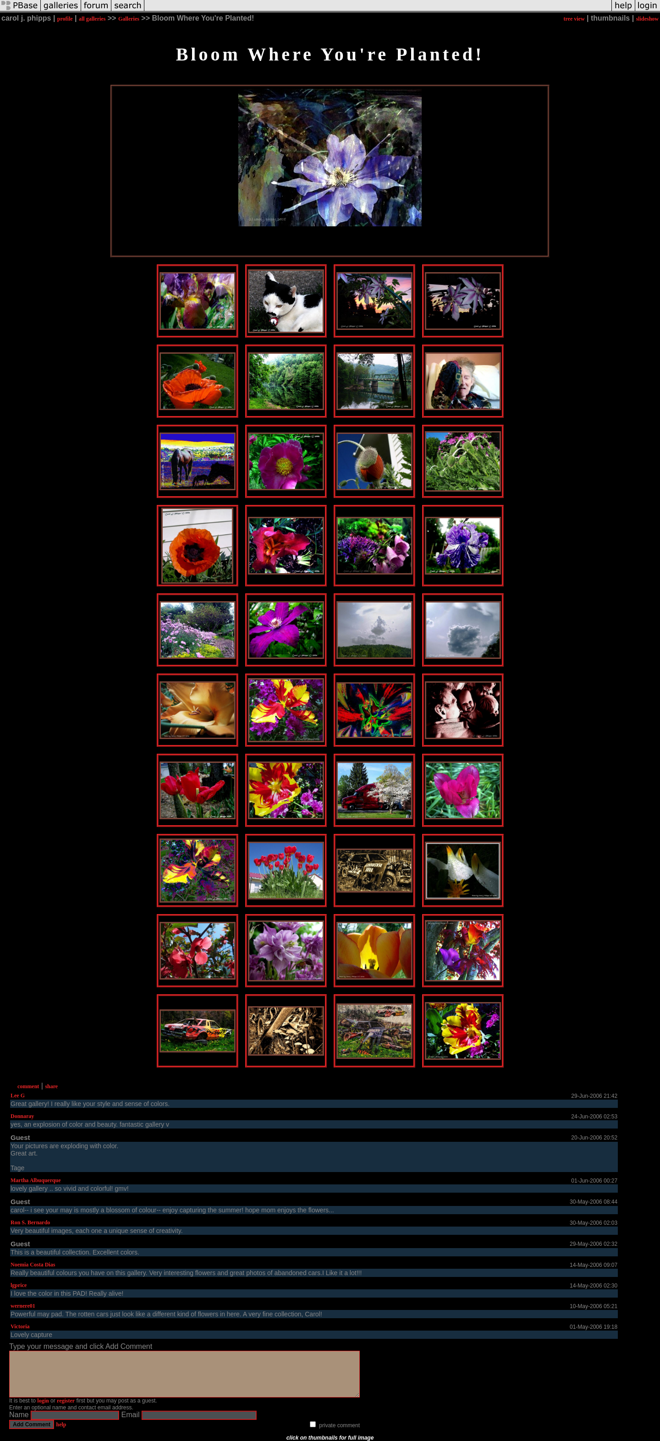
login (43, 1400)
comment (28, 1086)
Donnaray (22, 1116)
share (51, 1086)
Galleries (128, 19)
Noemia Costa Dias (33, 1264)
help (61, 1424)
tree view (573, 19)
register (66, 1400)
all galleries (92, 19)
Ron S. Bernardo (30, 1222)
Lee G (18, 1095)
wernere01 (23, 1306)
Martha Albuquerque (35, 1180)
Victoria (20, 1326)
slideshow (647, 19)
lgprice (19, 1285)
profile (65, 19)
